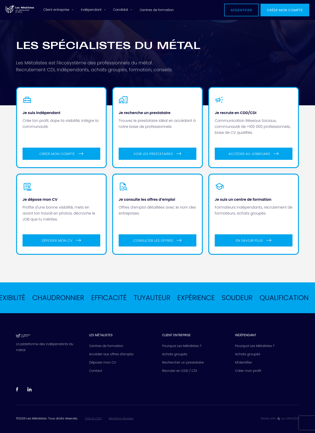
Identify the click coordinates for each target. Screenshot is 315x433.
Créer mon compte (285, 10)
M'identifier (241, 10)
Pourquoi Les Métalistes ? (181, 346)
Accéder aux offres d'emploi (111, 354)
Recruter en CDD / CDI (179, 370)
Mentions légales (121, 418)
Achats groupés (174, 354)
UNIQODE (292, 418)
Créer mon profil (248, 370)
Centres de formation (157, 10)
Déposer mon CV (102, 362)
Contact (95, 370)
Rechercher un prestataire (183, 362)
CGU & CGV (93, 418)
